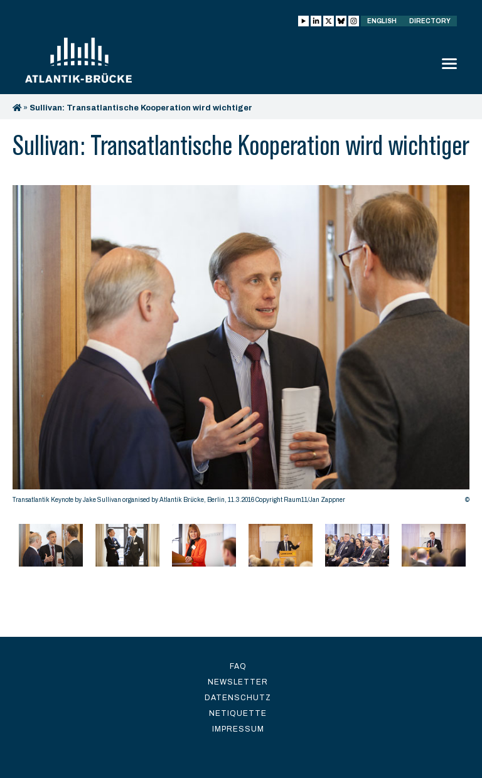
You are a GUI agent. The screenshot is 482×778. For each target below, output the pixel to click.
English (382, 21)
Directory (430, 21)
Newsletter (238, 682)
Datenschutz (238, 697)
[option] (241, 347)
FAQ (238, 666)
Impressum (238, 729)
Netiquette (238, 713)
